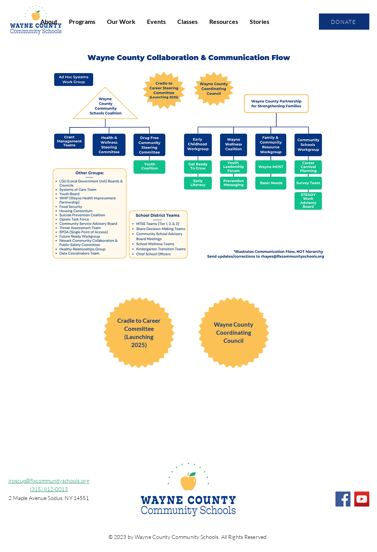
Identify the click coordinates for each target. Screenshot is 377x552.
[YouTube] (361, 499)
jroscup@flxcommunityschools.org (48, 480)
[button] (49, 21)
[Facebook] (342, 499)
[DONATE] (344, 21)
